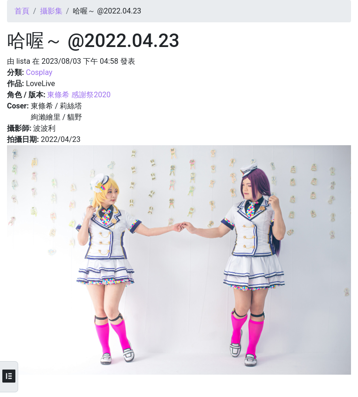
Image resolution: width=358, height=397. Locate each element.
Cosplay (39, 72)
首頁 (21, 11)
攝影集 (51, 11)
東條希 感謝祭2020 (78, 94)
